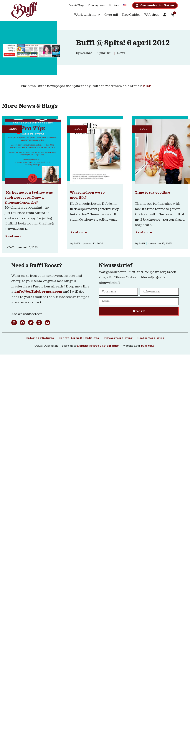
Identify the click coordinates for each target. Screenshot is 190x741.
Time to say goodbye (152, 192)
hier (147, 86)
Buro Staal (148, 346)
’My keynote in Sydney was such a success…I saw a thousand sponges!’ (29, 197)
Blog (13, 129)
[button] (87, 14)
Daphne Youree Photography (98, 346)
